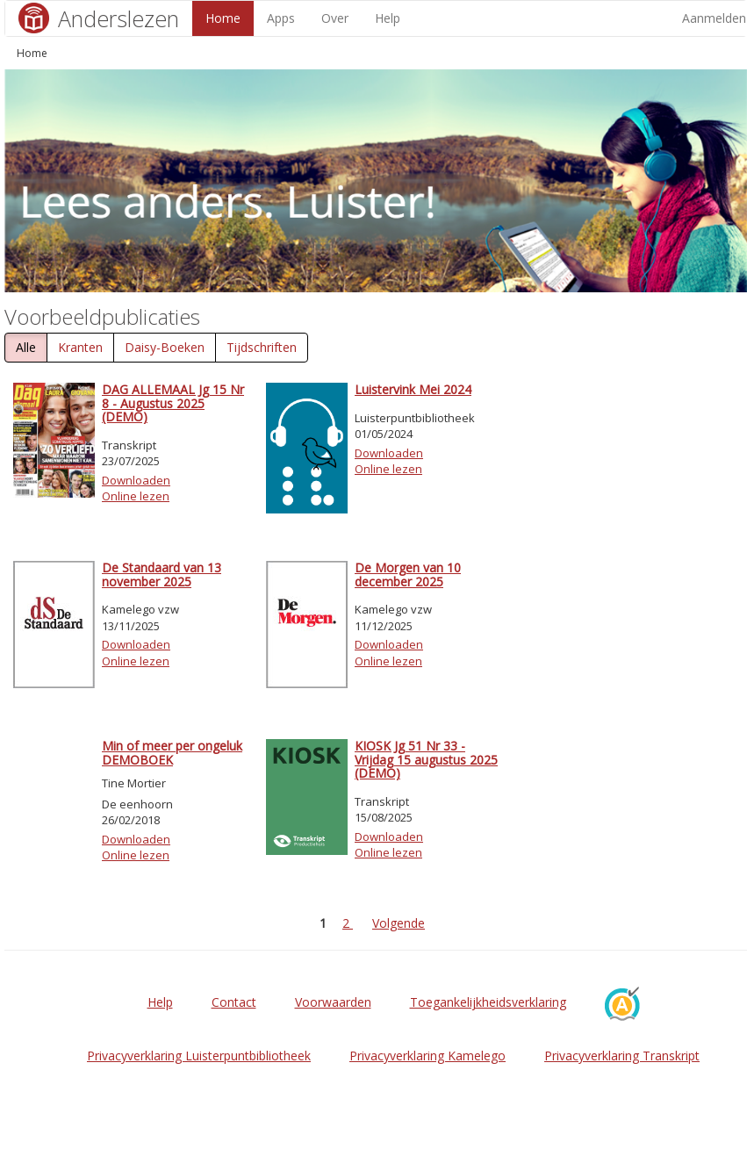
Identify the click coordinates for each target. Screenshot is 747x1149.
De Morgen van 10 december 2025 (408, 574)
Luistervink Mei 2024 (413, 389)
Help (387, 18)
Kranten (80, 347)
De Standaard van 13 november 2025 (161, 574)
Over (334, 18)
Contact (234, 1002)
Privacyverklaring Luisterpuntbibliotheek (199, 1055)
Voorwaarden (333, 1002)
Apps (281, 18)
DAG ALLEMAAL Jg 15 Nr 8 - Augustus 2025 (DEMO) (173, 403)
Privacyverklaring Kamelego (427, 1055)
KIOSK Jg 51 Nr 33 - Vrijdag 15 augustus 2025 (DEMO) (426, 759)
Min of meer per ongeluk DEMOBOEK (172, 752)
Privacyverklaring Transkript (622, 1055)
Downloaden (136, 480)
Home (223, 18)
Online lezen (135, 496)
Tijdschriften (261, 347)
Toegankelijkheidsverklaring (488, 1002)
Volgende (398, 923)
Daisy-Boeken (165, 347)
